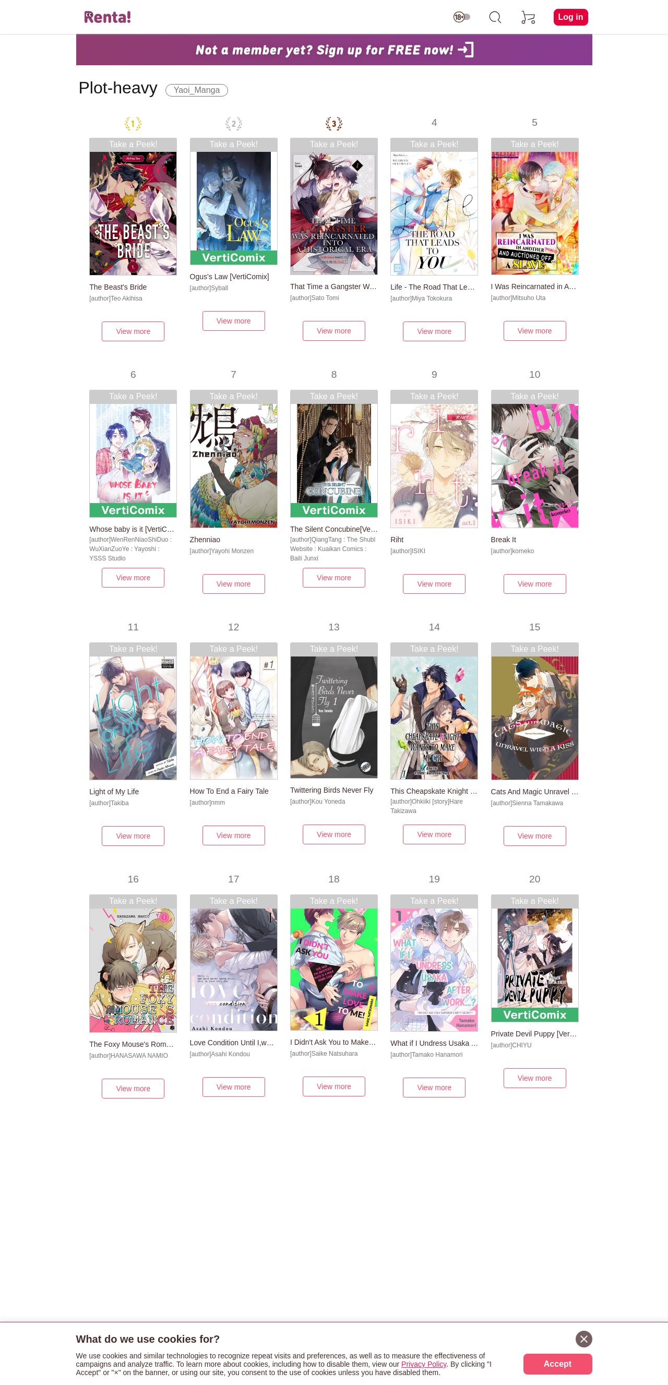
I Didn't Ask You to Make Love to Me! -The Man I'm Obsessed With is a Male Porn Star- (334, 1042)
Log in (570, 17)
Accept (557, 1363)
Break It (503, 539)
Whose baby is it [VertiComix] (133, 529)
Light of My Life (114, 791)
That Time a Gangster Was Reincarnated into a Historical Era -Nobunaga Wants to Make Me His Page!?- (334, 286)
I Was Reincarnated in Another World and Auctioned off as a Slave (535, 286)
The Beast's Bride (118, 287)
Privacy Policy (423, 1364)
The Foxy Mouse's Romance (133, 1044)
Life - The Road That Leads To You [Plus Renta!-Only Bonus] (434, 287)
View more (133, 331)
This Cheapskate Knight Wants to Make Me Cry (434, 791)
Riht (396, 539)
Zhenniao (205, 539)
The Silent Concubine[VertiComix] (334, 529)
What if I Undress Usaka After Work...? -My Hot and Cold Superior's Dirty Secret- (434, 1043)
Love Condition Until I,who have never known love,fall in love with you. (234, 1042)
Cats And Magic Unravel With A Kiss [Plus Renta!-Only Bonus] (535, 791)
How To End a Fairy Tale (229, 791)
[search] (495, 17)
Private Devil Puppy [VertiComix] (535, 1034)
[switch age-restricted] (462, 17)
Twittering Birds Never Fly (331, 790)
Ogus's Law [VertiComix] (229, 276)
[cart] (528, 17)
